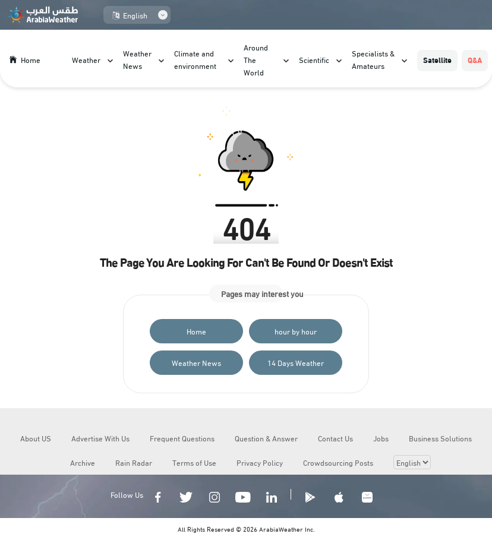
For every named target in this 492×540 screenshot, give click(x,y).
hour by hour (296, 331)
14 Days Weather (295, 362)
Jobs (381, 438)
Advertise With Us (100, 438)
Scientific (314, 59)
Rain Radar (133, 462)
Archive (82, 462)
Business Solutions (440, 438)
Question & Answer (266, 438)
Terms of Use (194, 462)
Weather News (137, 59)
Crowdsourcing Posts (338, 462)
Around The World (256, 59)
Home (196, 331)
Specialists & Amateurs (373, 59)
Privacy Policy (259, 462)
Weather (86, 59)
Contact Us (335, 438)
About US (35, 438)
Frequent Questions (182, 438)
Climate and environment (195, 59)
